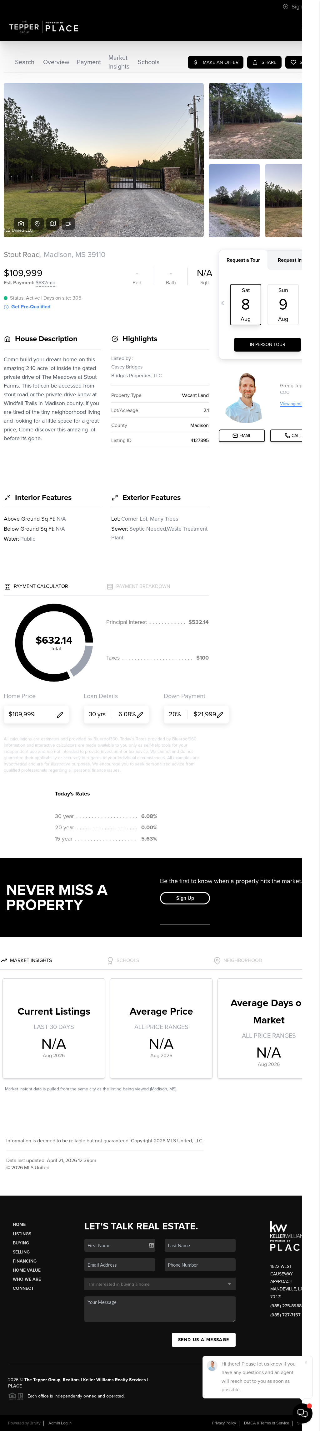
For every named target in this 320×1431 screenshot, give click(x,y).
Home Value (27, 1270)
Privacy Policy (224, 1423)
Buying (21, 1243)
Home (19, 1224)
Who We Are (27, 1279)
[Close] (305, 1362)
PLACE (15, 1386)
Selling (21, 1252)
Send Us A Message (203, 1339)
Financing (25, 1261)
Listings (22, 1234)
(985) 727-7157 (285, 1315)
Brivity (35, 1423)
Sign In (295, 6)
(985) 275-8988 (286, 1306)
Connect (23, 1288)
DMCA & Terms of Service (266, 1423)
